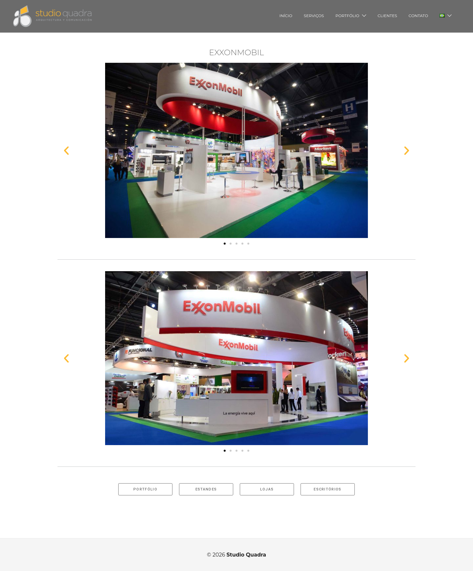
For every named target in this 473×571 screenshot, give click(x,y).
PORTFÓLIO (347, 15)
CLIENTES (387, 15)
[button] (225, 244)
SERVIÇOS (314, 15)
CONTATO (418, 15)
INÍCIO (286, 15)
